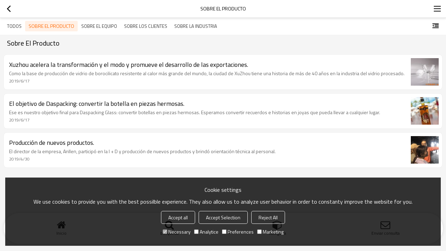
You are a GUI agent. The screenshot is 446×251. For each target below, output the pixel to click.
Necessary (177, 231)
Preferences (238, 231)
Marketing (270, 231)
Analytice (206, 231)
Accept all (178, 217)
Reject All (268, 217)
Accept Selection (223, 217)
